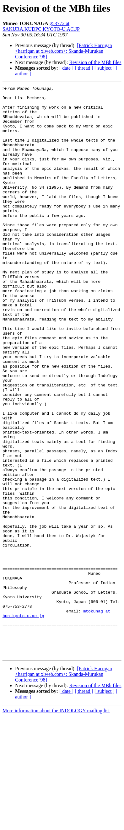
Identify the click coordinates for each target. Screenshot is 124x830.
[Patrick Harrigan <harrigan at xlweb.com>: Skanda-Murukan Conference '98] (63, 51)
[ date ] (66, 68)
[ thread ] (84, 68)
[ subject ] (104, 68)
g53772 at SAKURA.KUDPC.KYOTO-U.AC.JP (41, 26)
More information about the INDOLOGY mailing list (56, 824)
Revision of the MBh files (95, 62)
